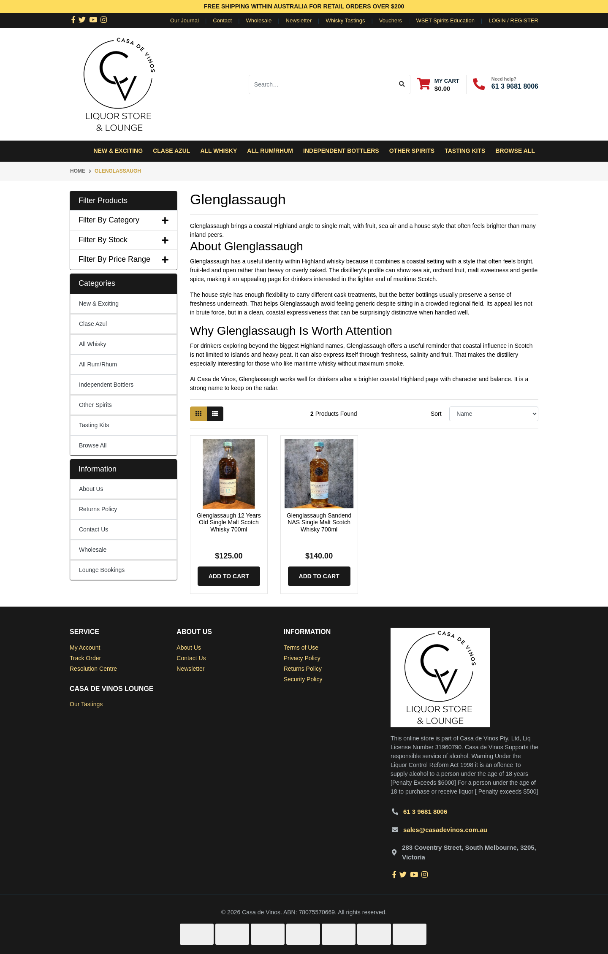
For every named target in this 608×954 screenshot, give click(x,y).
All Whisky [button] (218, 150)
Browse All (515, 150)
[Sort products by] (493, 414)
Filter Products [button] (103, 200)
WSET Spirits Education (445, 20)
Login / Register (513, 20)
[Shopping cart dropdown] (438, 84)
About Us (91, 488)
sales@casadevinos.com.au (445, 829)
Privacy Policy (302, 658)
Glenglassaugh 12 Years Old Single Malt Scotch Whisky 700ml (229, 522)
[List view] (214, 414)
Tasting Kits (465, 150)
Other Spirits (95, 404)
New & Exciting (118, 150)
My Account (85, 647)
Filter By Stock (123, 240)
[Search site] (402, 84)
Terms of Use (301, 647)
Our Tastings (86, 704)
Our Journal (184, 20)
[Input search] (321, 84)
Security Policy (303, 679)
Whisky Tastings (345, 20)
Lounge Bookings (102, 569)
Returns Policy (98, 509)
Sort (436, 413)
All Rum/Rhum (98, 364)
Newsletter (299, 20)
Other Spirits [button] (411, 150)
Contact (222, 20)
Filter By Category (123, 220)
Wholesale (259, 20)
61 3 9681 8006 (514, 86)
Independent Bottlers (106, 384)
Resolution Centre (93, 668)
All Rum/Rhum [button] (270, 150)
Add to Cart (229, 576)
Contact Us (93, 529)
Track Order (85, 658)
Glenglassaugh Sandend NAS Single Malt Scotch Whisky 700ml (319, 522)
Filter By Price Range (123, 259)
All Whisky (92, 344)
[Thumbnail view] (198, 414)
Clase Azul (171, 150)
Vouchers (390, 20)
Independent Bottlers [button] (341, 150)
